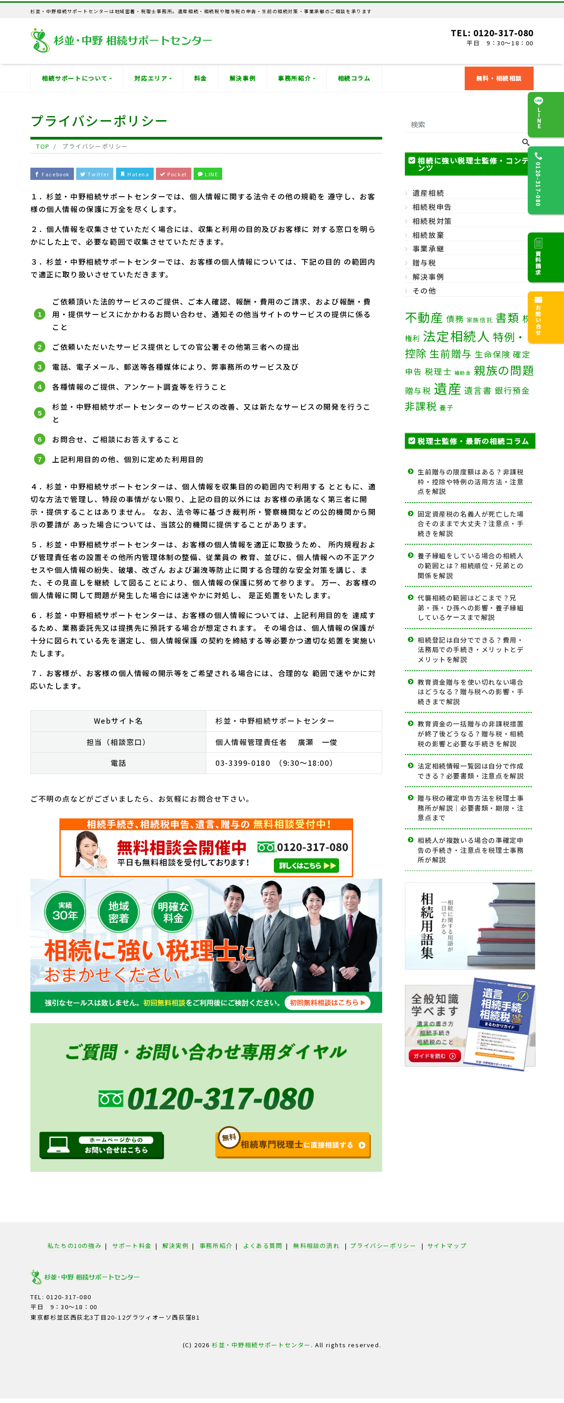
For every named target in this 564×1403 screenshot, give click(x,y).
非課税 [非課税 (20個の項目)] (421, 405)
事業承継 (428, 248)
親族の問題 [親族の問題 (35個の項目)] (504, 370)
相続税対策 (432, 220)
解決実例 (175, 1248)
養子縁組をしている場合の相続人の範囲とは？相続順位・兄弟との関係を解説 (471, 565)
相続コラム (354, 78)
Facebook (57, 174)
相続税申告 (432, 206)
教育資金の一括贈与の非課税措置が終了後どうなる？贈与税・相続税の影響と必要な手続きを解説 (471, 733)
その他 (425, 290)
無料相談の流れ (316, 1248)
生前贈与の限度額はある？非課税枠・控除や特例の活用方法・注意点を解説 (471, 481)
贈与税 (425, 262)
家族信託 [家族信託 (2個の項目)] (480, 319)
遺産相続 (428, 192)
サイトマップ (447, 1248)
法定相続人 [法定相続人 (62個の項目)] (456, 336)
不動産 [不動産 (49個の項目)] (424, 317)
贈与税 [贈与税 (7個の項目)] (418, 390)
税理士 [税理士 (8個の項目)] (438, 371)
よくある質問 (263, 1248)
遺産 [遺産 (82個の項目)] (448, 387)
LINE (246, 174)
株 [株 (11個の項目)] (527, 318)
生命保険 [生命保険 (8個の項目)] (492, 354)
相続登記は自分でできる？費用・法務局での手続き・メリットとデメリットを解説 (471, 649)
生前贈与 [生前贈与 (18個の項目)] (450, 353)
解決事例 (242, 78)
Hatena (156, 174)
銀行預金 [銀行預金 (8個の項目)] (512, 390)
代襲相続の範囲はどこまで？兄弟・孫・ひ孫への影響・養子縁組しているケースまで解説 (471, 607)
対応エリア (150, 78)
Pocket (203, 174)
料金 (200, 78)
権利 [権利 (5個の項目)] (413, 338)
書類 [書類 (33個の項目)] (508, 317)
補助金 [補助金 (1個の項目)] (463, 372)
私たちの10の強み (75, 1248)
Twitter (108, 174)
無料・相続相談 (499, 78)
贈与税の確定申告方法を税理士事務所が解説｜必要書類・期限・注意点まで (471, 807)
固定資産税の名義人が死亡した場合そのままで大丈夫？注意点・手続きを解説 (471, 523)
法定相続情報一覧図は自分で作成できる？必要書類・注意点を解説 (471, 770)
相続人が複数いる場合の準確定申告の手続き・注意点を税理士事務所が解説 (471, 849)
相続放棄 (428, 234)
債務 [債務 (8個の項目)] (455, 318)
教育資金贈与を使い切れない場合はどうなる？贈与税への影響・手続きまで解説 (471, 691)
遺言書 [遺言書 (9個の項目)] (478, 390)
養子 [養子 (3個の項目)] (446, 407)
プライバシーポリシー (383, 1248)
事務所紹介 (294, 78)
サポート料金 (132, 1248)
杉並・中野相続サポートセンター (261, 1347)
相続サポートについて (75, 78)
